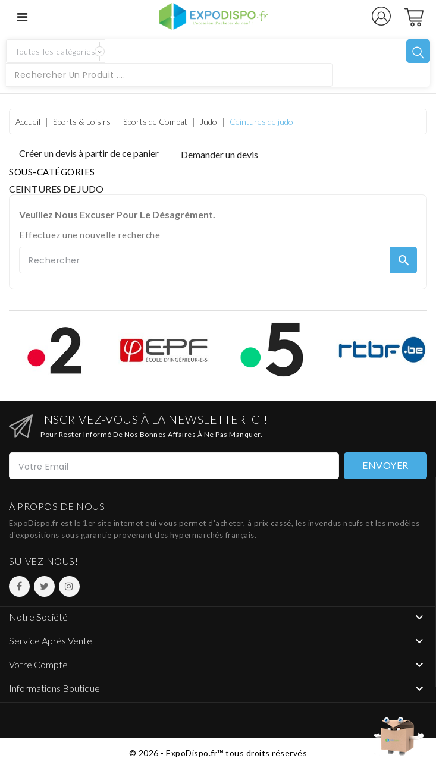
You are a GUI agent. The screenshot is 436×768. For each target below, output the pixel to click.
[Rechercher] (218, 260)
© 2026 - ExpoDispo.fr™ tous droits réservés (218, 753)
